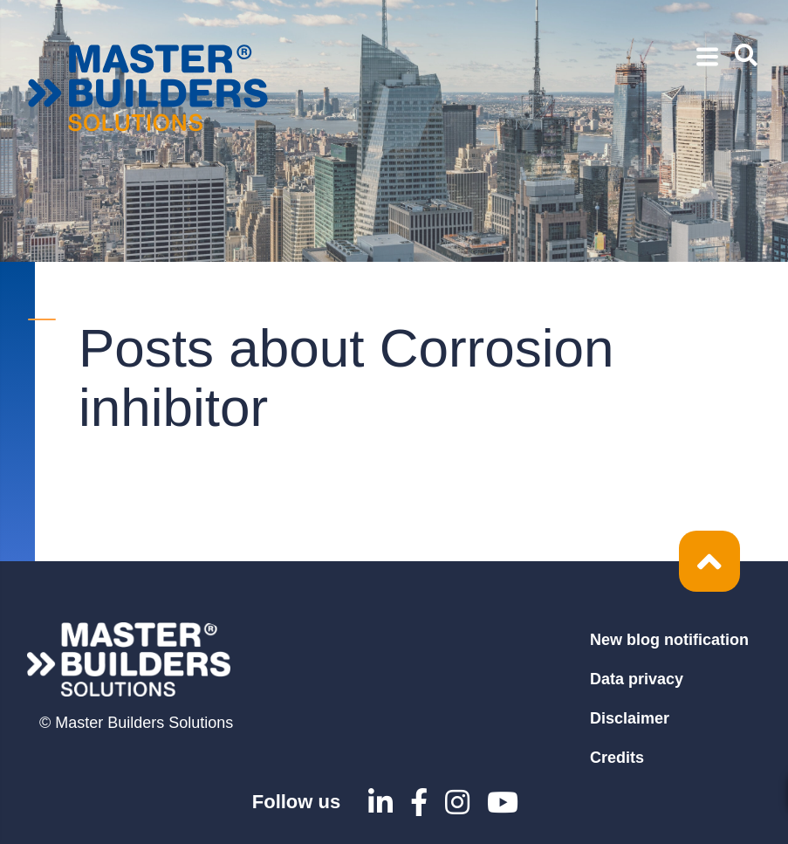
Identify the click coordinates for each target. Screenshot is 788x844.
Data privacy (636, 679)
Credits (617, 757)
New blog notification (669, 639)
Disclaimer (629, 718)
